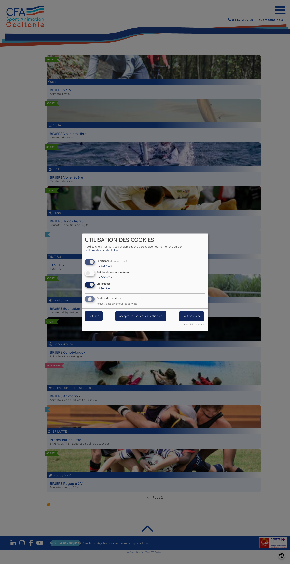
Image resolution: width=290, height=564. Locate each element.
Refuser (94, 316)
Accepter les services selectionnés (140, 316)
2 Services (104, 266)
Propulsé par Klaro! (194, 324)
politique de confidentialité (101, 250)
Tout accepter (191, 316)
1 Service (103, 288)
